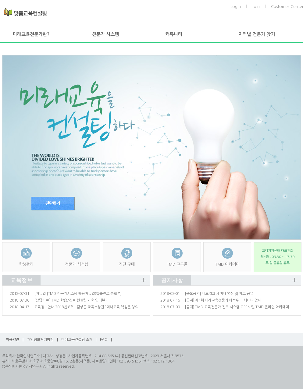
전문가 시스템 (105, 34)
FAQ (104, 339)
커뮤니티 (173, 34)
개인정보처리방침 (40, 339)
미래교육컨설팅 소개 (76, 339)
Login (235, 7)
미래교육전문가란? (31, 34)
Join (256, 7)
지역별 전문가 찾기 (256, 34)
